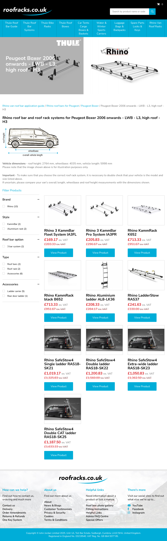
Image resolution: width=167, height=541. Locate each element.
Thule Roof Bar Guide (11, 24)
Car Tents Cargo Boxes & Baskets (83, 28)
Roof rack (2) (23, 268)
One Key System (12, 520)
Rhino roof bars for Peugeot (62, 106)
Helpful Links (94, 513)
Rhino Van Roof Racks (155, 24)
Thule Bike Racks (47, 24)
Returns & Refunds (13, 516)
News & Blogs (52, 505)
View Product (59, 253)
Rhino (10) (23, 206)
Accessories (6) (23, 273)
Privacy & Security (54, 513)
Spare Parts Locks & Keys (137, 26)
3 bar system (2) (23, 246)
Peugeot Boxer (90, 106)
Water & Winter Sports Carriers (101, 28)
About (48, 502)
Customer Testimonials (58, 509)
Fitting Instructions (97, 509)
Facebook (138, 509)
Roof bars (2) (23, 264)
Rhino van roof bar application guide (23, 106)
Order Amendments (14, 513)
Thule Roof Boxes (65, 24)
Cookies (48, 516)
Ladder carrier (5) (23, 291)
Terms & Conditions (55, 520)
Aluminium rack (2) (23, 228)
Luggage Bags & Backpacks (120, 26)
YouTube (137, 505)
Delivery (7, 509)
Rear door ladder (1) (23, 296)
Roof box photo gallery (99, 505)
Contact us (8, 505)
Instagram (138, 513)
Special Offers (94, 520)
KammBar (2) (23, 224)
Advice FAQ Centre (97, 516)
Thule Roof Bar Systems (29, 26)
